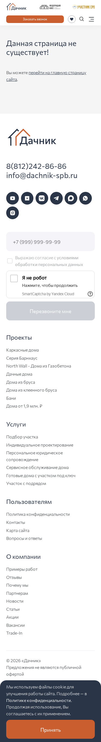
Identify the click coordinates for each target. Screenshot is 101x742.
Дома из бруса (20, 382)
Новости (14, 600)
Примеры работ (21, 569)
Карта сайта (17, 530)
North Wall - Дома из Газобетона (38, 365)
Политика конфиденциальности (38, 514)
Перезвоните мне (50, 310)
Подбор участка (22, 436)
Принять (50, 729)
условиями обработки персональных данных (49, 260)
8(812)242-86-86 (36, 165)
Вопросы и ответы (24, 538)
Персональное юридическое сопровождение (34, 455)
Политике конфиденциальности (38, 700)
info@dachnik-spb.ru (42, 174)
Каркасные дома (22, 349)
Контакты (15, 522)
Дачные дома (19, 373)
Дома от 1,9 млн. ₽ (24, 405)
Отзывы (14, 577)
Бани (11, 398)
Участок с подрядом (26, 483)
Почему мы (17, 585)
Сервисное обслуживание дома (37, 467)
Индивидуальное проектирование (39, 444)
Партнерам (17, 593)
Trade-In (14, 632)
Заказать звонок (35, 19)
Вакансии (15, 625)
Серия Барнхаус (21, 357)
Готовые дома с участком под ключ (40, 475)
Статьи (13, 609)
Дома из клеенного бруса (31, 389)
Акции (12, 616)
